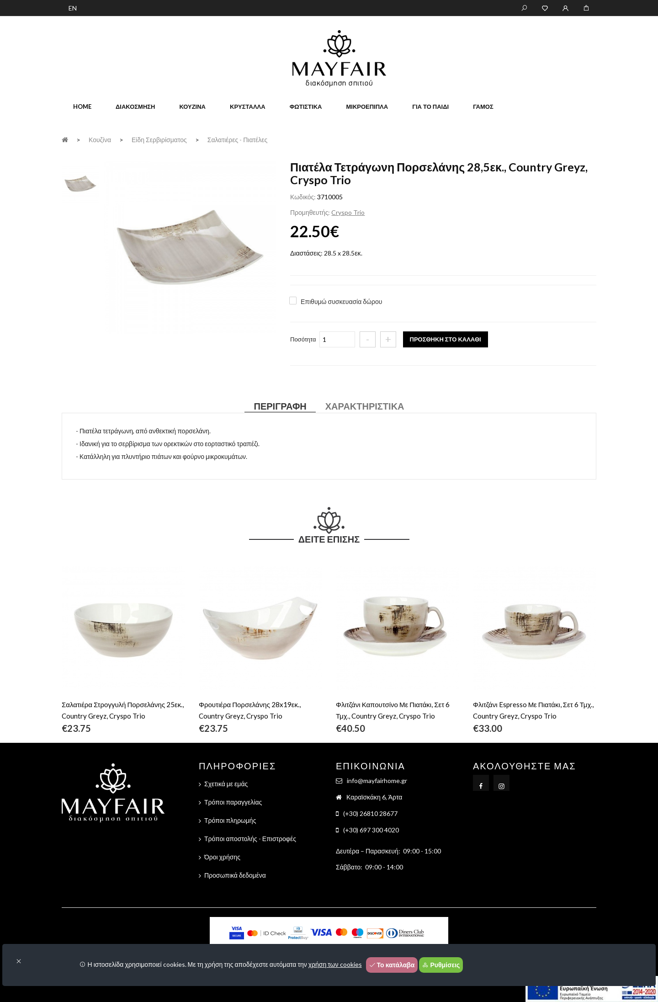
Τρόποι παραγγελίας (233, 802)
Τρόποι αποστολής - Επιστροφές (250, 838)
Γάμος (483, 106)
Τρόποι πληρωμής (230, 820)
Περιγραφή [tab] (280, 405)
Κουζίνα (192, 106)
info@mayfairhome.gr (377, 780)
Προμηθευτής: (310, 212)
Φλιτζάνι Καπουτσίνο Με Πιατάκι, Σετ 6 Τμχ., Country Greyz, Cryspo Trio (393, 710)
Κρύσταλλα (247, 106)
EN (73, 8)
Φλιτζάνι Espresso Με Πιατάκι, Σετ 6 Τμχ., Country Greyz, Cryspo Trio (533, 710)
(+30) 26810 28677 (370, 813)
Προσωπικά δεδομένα (235, 875)
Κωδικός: (303, 197)
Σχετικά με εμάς (226, 784)
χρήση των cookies (335, 964)
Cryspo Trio (348, 212)
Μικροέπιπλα (367, 106)
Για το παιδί (430, 106)
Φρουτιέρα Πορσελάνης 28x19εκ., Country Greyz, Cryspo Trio (250, 710)
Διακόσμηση (135, 106)
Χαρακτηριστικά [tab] (364, 405)
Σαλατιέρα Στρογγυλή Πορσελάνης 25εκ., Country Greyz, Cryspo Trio (123, 710)
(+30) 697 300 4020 (371, 830)
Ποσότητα (303, 339)
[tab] (80, 183)
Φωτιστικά (306, 106)
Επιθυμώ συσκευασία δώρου (341, 301)
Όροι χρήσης (222, 857)
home (82, 106)
